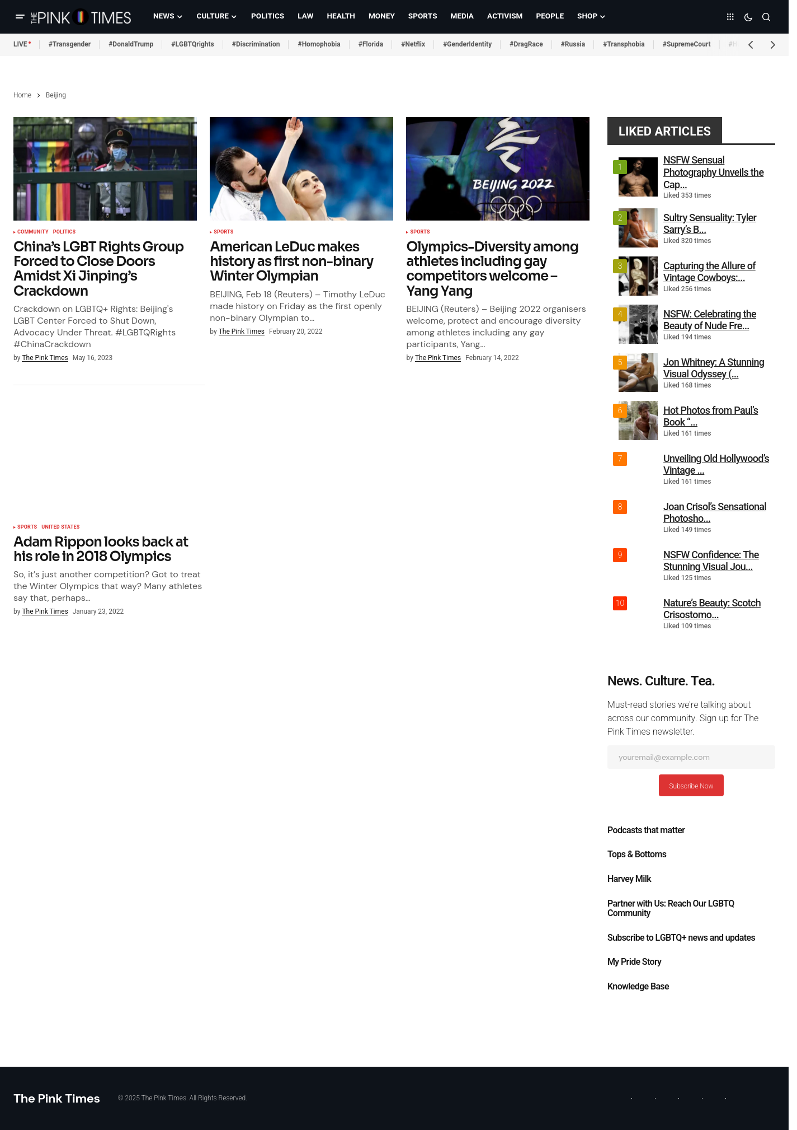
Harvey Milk (629, 879)
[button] (20, 17)
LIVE (20, 44)
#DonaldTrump (131, 44)
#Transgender (70, 44)
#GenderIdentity (467, 44)
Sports (223, 232)
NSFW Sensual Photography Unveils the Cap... (713, 172)
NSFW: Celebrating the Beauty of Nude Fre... (709, 320)
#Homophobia (319, 44)
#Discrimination (256, 44)
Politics (64, 232)
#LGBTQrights (192, 44)
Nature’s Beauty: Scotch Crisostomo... (712, 609)
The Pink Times (56, 1098)
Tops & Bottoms (636, 854)
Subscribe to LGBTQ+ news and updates (681, 938)
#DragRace (526, 44)
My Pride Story (634, 962)
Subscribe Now (691, 786)
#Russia (573, 44)
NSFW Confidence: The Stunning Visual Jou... (711, 561)
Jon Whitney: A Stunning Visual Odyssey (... (713, 368)
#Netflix (413, 44)
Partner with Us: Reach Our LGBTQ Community (670, 909)
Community (33, 232)
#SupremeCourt (687, 44)
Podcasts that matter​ (646, 830)
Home (22, 95)
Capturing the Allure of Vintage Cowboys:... (709, 272)
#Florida (371, 44)
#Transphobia (624, 44)
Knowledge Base (638, 986)
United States (60, 527)
